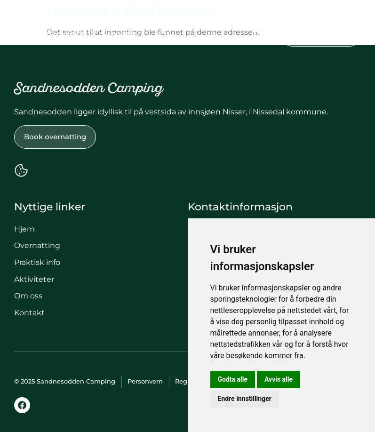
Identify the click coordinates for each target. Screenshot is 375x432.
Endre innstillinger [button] (244, 398)
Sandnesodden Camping (75, 35)
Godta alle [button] (233, 379)
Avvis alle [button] (278, 379)
